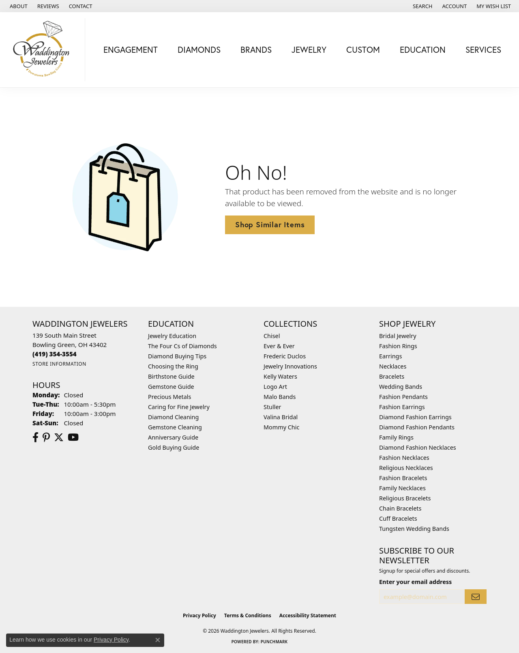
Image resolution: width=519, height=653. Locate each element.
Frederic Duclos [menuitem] (285, 356)
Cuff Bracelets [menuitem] (398, 518)
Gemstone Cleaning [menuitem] (175, 427)
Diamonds (199, 49)
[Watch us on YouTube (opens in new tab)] (73, 437)
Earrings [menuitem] (390, 356)
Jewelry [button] (309, 49)
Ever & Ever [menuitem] (279, 346)
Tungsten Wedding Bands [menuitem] (414, 528)
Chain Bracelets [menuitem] (400, 508)
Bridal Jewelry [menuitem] (397, 336)
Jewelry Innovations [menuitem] (290, 366)
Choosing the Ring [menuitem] (173, 366)
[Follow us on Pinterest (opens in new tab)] (46, 437)
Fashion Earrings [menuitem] (402, 407)
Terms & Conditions (247, 615)
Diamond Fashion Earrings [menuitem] (415, 417)
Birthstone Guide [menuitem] (171, 376)
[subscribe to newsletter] (476, 596)
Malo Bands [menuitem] (280, 397)
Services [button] (483, 49)
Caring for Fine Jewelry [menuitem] (179, 407)
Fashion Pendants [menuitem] (403, 397)
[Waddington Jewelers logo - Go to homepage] (44, 49)
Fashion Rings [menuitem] (398, 346)
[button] (422, 6)
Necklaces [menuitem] (392, 366)
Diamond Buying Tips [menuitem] (177, 356)
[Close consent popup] (157, 640)
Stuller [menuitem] (272, 407)
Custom (363, 49)
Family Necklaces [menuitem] (402, 488)
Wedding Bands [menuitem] (400, 386)
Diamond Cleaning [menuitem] (173, 417)
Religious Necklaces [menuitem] (406, 468)
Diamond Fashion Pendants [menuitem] (417, 427)
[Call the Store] (54, 354)
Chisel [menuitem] (272, 336)
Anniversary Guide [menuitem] (173, 437)
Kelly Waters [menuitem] (280, 376)
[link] (18, 6)
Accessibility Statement (307, 615)
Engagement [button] (130, 49)
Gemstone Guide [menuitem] (171, 386)
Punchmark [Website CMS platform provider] (274, 641)
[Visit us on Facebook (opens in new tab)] (35, 437)
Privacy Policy (199, 615)
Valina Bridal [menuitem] (281, 417)
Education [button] (423, 49)
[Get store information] (59, 363)
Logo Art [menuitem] (275, 386)
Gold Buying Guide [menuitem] (173, 447)
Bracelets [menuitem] (391, 376)
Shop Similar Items (270, 224)
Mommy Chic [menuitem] (281, 427)
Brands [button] (256, 49)
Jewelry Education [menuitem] (172, 336)
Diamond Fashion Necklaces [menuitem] (417, 447)
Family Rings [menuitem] (396, 437)
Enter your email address (415, 582)
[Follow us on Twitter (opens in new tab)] (59, 437)
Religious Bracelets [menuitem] (405, 498)
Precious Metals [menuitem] (169, 397)
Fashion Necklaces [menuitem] (404, 457)
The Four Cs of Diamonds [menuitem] (182, 346)
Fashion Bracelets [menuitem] (403, 478)
